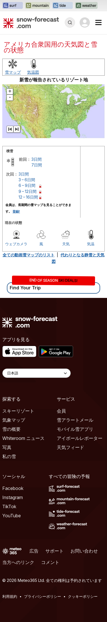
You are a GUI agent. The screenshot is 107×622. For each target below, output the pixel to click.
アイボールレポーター (79, 438)
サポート (54, 551)
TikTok (9, 506)
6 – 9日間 (27, 185)
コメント (50, 562)
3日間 (36, 159)
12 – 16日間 (28, 197)
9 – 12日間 (28, 191)
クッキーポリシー (83, 596)
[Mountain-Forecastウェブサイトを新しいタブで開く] (37, 5)
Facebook (12, 488)
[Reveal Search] (70, 22)
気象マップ (13, 420)
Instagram (12, 497)
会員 (61, 411)
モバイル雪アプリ (75, 429)
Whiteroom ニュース (23, 438)
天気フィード (70, 447)
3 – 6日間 (27, 179)
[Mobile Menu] (98, 22)
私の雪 (9, 456)
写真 (6, 447)
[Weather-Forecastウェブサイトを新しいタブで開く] (86, 5)
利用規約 (9, 596)
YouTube (11, 515)
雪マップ (13, 72)
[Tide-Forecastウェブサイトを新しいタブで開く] (62, 5)
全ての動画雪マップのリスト (28, 254)
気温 (90, 244)
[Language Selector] (36, 373)
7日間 (36, 164)
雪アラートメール (75, 420)
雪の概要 (11, 429)
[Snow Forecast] (31, 22)
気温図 (33, 72)
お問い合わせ (84, 551)
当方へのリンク (18, 562)
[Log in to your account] (85, 22)
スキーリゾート (18, 411)
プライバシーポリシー (42, 596)
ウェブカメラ (16, 244)
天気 (66, 244)
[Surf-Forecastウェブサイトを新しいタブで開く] (12, 5)
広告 (34, 551)
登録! (16, 211)
